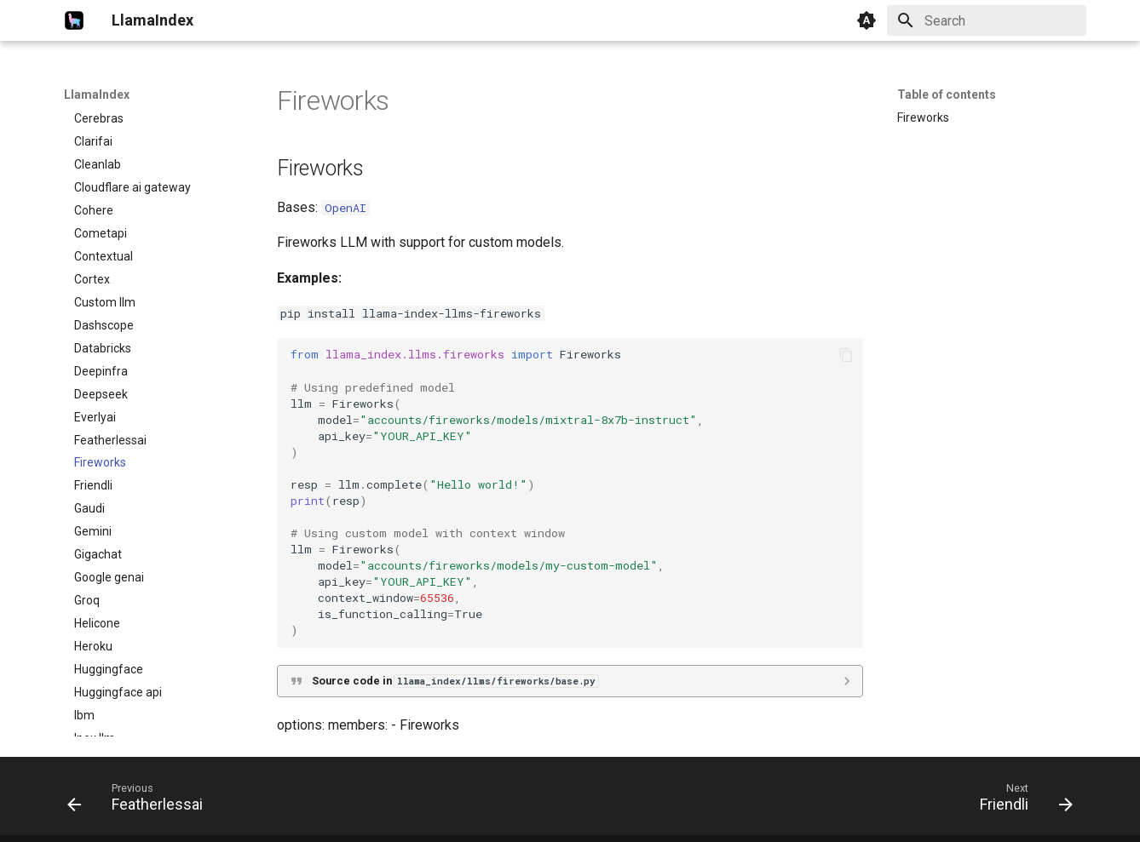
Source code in (455, 680)
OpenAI (345, 207)
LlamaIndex (97, 94)
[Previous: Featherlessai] (140, 801)
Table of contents (946, 94)
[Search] (986, 20)
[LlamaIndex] (74, 20)
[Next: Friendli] (1020, 801)
